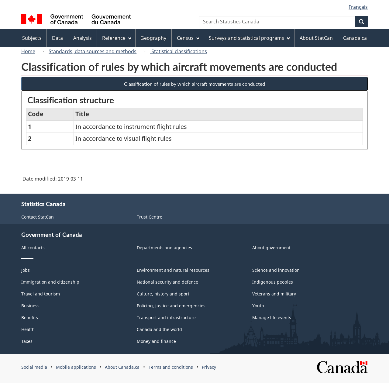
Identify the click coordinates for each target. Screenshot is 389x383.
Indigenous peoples (272, 282)
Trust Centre (149, 217)
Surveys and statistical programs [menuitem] (249, 38)
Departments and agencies (164, 247)
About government (271, 247)
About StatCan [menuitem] (316, 38)
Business (30, 306)
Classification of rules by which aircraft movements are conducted (194, 84)
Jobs (25, 270)
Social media (34, 367)
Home (28, 51)
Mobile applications (76, 367)
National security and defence (167, 282)
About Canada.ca (122, 367)
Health (28, 329)
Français (358, 7)
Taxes (27, 341)
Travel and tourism (40, 294)
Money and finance (156, 341)
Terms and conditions (171, 367)
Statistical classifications (178, 51)
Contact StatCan (37, 217)
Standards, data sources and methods (92, 51)
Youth (258, 306)
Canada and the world (159, 329)
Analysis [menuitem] (82, 38)
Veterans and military (274, 294)
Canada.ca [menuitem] (355, 38)
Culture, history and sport (163, 294)
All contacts (33, 247)
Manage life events (271, 317)
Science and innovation (276, 270)
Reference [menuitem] (116, 38)
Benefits (29, 317)
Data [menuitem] (57, 38)
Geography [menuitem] (153, 38)
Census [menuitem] (188, 38)
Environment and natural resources (173, 270)
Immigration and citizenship (50, 282)
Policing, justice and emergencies (171, 306)
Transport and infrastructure (166, 317)
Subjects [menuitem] (32, 38)
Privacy (209, 367)
